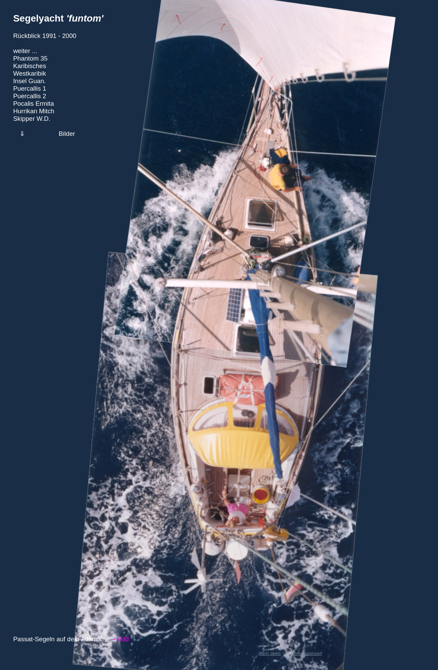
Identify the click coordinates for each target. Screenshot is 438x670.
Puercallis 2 (29, 96)
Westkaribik (29, 73)
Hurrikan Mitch (33, 111)
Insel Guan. (29, 81)
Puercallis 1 (29, 88)
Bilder (67, 133)
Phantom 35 (30, 58)
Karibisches (29, 65)
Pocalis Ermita (33, 103)
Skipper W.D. (31, 118)
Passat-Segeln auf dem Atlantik (57, 639)
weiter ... (25, 50)
